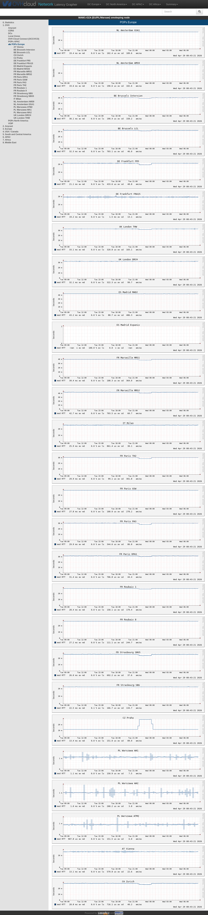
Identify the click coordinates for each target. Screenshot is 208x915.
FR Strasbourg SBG (23, 93)
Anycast (12, 28)
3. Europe (7, 129)
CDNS (11, 30)
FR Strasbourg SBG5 (24, 96)
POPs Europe (18, 44)
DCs (10, 33)
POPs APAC (14, 41)
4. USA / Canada (10, 131)
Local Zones (14, 36)
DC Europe (94, 4)
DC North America (116, 4)
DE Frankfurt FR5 (22, 61)
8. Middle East (9, 142)
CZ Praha (18, 58)
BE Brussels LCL (22, 52)
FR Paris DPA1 (21, 77)
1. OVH (6, 25)
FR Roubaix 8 (20, 91)
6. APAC (7, 137)
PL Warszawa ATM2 (23, 107)
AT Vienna (18, 47)
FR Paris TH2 (20, 85)
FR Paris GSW (20, 80)
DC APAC (138, 4)
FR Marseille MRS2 (23, 74)
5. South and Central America (17, 134)
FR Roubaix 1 (20, 88)
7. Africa (7, 140)
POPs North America (18, 121)
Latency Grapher (57, 4)
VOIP (10, 123)
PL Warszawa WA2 (22, 112)
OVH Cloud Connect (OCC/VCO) (23, 39)
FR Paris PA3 (20, 82)
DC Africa (155, 4)
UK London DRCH (22, 115)
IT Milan (17, 99)
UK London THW (22, 118)
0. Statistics (8, 22)
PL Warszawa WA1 (22, 110)
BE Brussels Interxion (24, 50)
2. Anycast (8, 126)
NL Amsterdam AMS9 (24, 101)
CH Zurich (18, 55)
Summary (172, 4)
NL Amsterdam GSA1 (24, 104)
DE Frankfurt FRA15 (23, 63)
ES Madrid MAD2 (22, 69)
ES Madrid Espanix (23, 66)
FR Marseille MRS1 (23, 71)
